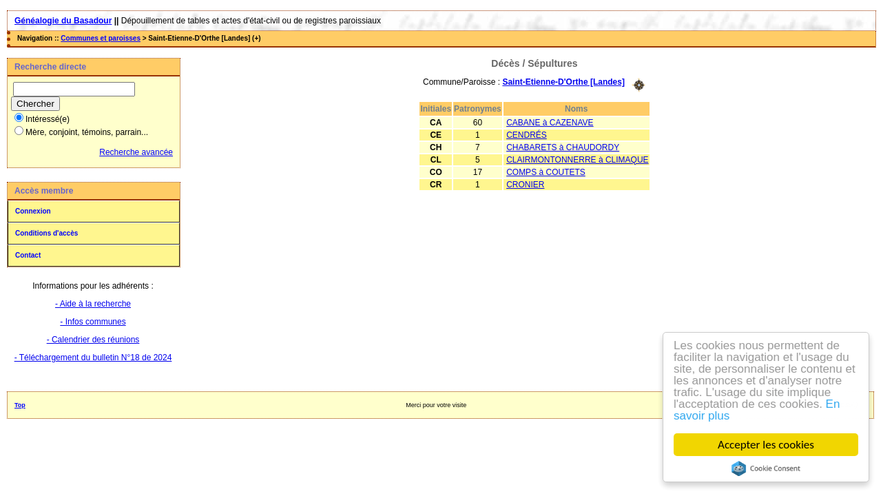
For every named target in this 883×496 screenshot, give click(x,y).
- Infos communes (92, 322)
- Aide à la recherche (93, 304)
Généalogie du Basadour (63, 20)
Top (19, 405)
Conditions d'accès (46, 233)
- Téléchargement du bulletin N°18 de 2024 (93, 357)
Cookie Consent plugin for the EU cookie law (765, 468)
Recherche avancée (136, 152)
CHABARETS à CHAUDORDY (562, 147)
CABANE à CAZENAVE (549, 122)
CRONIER (525, 184)
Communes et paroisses (101, 38)
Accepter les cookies (766, 444)
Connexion (33, 211)
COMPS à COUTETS (545, 172)
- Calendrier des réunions (93, 339)
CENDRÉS (526, 135)
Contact (28, 255)
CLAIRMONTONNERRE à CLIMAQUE (577, 160)
